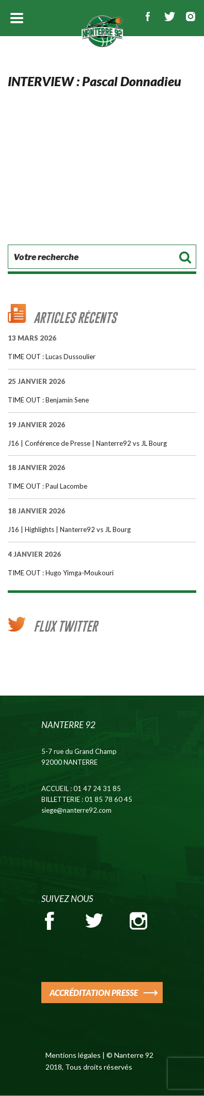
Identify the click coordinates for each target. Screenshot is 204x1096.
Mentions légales (73, 1055)
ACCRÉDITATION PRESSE (94, 992)
